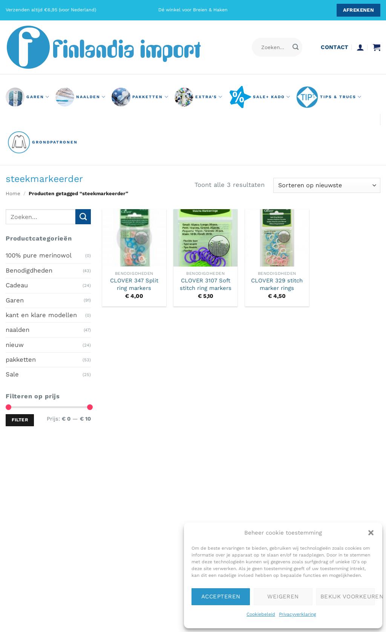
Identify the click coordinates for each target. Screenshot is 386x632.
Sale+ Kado (259, 97)
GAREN (28, 97)
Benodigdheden (29, 270)
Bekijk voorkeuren (347, 596)
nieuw (15, 344)
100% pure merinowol (39, 255)
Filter (20, 419)
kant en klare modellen (41, 315)
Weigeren (283, 596)
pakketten (140, 97)
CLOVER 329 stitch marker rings (277, 284)
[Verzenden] (295, 47)
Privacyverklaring (297, 614)
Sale (12, 374)
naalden (80, 97)
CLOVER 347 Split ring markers (134, 284)
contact (334, 47)
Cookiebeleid (261, 614)
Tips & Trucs (329, 97)
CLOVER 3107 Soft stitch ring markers (205, 284)
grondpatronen (43, 142)
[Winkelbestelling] (326, 185)
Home (13, 193)
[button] (371, 532)
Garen (15, 300)
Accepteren (220, 596)
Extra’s (199, 97)
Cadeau (17, 285)
